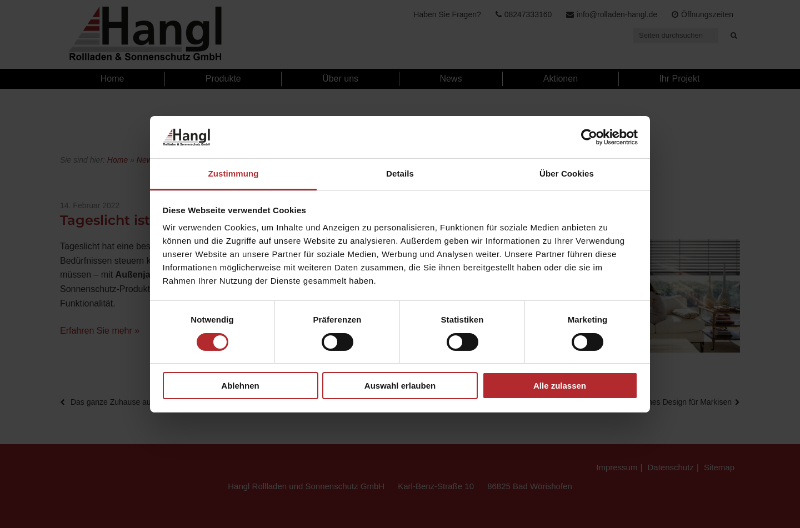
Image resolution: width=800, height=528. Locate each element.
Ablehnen (240, 385)
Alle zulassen (559, 385)
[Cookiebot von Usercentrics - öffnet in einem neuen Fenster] (589, 137)
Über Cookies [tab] (566, 173)
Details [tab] (400, 173)
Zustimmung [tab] (233, 173)
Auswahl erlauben (400, 385)
